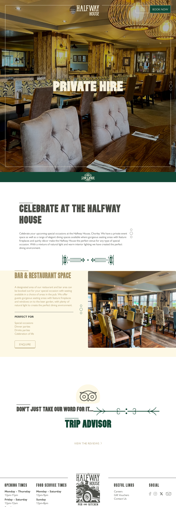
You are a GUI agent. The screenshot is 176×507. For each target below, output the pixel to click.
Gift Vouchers (121, 495)
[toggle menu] (143, 9)
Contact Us (120, 498)
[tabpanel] (88, 314)
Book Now (160, 9)
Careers (118, 491)
